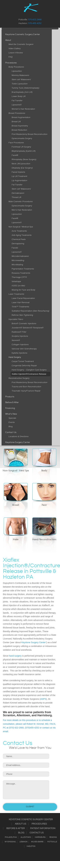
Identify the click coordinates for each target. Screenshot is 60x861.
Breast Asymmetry (20, 126)
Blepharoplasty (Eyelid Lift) (24, 151)
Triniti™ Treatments (20, 307)
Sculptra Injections (20, 336)
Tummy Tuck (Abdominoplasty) (25, 88)
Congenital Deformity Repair (24, 365)
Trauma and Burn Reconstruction (26, 386)
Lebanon (23, 842)
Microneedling (18, 260)
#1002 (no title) (18, 286)
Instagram (24, 15)
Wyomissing (10, 842)
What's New (11, 414)
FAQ (11, 57)
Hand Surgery (15, 357)
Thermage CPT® (19, 277)
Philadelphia (11, 837)
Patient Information (42, 828)
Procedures (11, 63)
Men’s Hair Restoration (22, 210)
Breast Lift (16, 121)
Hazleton (31, 846)
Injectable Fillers (16, 319)
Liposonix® (17, 105)
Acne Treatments (19, 231)
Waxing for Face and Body (23, 290)
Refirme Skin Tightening (22, 315)
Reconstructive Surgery (19, 378)
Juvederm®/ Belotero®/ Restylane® (28, 328)
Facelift (15, 155)
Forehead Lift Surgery (21, 147)
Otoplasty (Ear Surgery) (22, 168)
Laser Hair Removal (21, 302)
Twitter (28, 15)
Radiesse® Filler (19, 332)
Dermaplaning (18, 243)
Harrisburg (40, 837)
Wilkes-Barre (37, 842)
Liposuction (17, 71)
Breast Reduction (19, 130)
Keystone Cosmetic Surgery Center (22, 34)
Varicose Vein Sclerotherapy (24, 349)
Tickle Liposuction (20, 84)
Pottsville (52, 842)
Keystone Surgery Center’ (33, 642)
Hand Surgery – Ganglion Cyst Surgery (29, 370)
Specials (12, 418)
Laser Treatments (16, 294)
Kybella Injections (19, 353)
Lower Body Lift (19, 96)
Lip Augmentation (19, 180)
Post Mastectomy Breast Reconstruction (29, 134)
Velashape (16, 281)
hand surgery (15, 656)
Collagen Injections (20, 344)
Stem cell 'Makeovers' (21, 79)
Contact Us (10, 432)
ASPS (43, 699)
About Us (20, 824)
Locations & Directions (19, 436)
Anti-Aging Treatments (22, 235)
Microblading (17, 264)
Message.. (26, 789)
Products (9, 397)
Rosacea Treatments (21, 273)
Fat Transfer (17, 100)
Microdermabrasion (20, 256)
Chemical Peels (19, 239)
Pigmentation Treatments (23, 269)
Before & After (12, 402)
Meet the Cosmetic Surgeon (21, 44)
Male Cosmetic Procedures (21, 201)
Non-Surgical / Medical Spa (21, 227)
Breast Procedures (17, 113)
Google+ (36, 15)
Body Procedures (16, 67)
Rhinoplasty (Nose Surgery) (24, 159)
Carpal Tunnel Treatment (23, 361)
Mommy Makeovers (20, 75)
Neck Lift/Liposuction (21, 164)
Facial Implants (18, 172)
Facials (15, 248)
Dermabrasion (18, 193)
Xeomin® (16, 340)
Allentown (26, 837)
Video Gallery (15, 48)
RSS (32, 15)
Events (12, 422)
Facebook (20, 15)
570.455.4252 (35, 23)
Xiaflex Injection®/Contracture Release (29, 374)
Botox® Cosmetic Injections (24, 323)
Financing (10, 408)
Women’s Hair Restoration (23, 109)
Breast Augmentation (21, 117)
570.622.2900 (35, 19)
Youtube (40, 15)
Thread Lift (16, 197)
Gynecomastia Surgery (22, 138)
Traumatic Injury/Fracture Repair (26, 391)
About (8, 40)
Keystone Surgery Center (17, 442)
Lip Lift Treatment (19, 176)
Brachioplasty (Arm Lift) (22, 92)
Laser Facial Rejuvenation (23, 298)
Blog (11, 426)
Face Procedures (16, 142)
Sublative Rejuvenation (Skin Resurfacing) (30, 311)
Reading (53, 837)
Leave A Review (16, 53)
